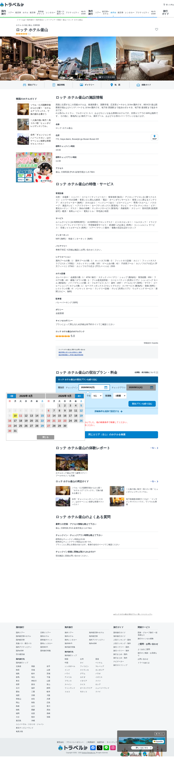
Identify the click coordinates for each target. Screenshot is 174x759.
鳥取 (33, 702)
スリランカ (84, 670)
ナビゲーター (118, 662)
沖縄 (33, 721)
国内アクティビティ (24, 647)
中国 (66, 663)
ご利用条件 (90, 742)
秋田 (17, 670)
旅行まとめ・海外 (120, 658)
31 (15, 430)
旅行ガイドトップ (120, 665)
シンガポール (70, 666)
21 (36, 420)
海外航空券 (93, 636)
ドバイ (98, 692)
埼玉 (33, 677)
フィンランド (70, 688)
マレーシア (99, 666)
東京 (17, 681)
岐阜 (48, 692)
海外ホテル (69, 636)
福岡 (17, 713)
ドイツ (98, 681)
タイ (82, 663)
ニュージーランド (102, 688)
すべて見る (107, 77)
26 (26, 425)
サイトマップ (112, 742)
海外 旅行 (90, 12)
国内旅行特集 (45, 651)
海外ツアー (69, 633)
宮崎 (48, 717)
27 (31, 425)
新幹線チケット (46, 640)
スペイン (68, 684)
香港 (97, 659)
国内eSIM (19, 651)
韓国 (66, 659)
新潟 (33, 684)
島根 (17, 706)
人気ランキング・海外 (122, 643)
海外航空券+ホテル (96, 633)
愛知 (17, 692)
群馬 (17, 677)
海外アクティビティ (97, 640)
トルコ (67, 692)
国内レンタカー (46, 643)
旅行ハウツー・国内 (121, 647)
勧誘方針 (100, 742)
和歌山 (18, 699)
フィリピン (84, 666)
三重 (33, 692)
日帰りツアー (45, 633)
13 (31, 415)
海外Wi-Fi (68, 643)
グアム (82, 674)
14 (36, 415)
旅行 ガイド (165, 12)
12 (26, 415)
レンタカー (50, 12)
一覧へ (154, 448)
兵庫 (48, 699)
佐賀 (33, 713)
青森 (33, 666)
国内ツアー (20, 633)
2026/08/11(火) (135, 387)
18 (20, 420)
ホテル (25, 12)
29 (42, 425)
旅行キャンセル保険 (145, 639)
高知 (48, 710)
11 (20, 415)
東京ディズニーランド (24, 728)
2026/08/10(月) (88, 387)
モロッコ (83, 692)
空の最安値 (20, 654)
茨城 (48, 674)
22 (42, 420)
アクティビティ (72, 12)
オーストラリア (86, 688)
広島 (48, 702)
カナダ (82, 677)
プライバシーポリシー (75, 742)
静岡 (48, 688)
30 (9, 430)
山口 (33, 706)
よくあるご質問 (144, 649)
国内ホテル (44, 636)
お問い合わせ (143, 659)
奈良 (33, 699)
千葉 (48, 677)
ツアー (11, 12)
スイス (82, 684)
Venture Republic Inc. (89, 752)
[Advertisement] (74, 583)
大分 (17, 717)
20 (31, 420)
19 (26, 420)
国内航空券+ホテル (23, 636)
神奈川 (34, 681)
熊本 (33, 717)
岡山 (17, 702)
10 (15, 415)
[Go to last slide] (58, 58)
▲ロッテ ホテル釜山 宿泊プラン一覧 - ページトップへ (132, 614)
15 (42, 415)
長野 (17, 684)
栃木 (33, 674)
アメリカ (68, 677)
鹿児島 (18, 721)
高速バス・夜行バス (24, 643)
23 (9, 425)
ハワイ (67, 674)
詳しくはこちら (142, 748)
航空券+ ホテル (105, 12)
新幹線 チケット (41, 12)
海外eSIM (93, 643)
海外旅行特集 (70, 647)
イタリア (83, 681)
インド (67, 670)
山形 (48, 670)
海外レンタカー (71, 640)
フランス (68, 681)
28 (36, 425)
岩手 (48, 666)
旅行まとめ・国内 (120, 654)
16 (9, 420)
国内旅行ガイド (119, 633)
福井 (33, 688)
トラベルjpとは (143, 663)
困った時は (168, 5)
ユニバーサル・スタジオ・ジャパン (30, 724)
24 (15, 425)
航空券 (18, 12)
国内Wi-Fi (44, 647)
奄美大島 (19, 731)
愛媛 (33, 710)
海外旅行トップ (71, 655)
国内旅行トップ (22, 663)
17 (15, 420)
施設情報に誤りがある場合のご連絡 (70, 352)
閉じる (160, 734)
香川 (48, 706)
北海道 (18, 666)
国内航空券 (20, 640)
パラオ (98, 674)
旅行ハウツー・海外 (121, 651)
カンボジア (99, 670)
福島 (17, 674)
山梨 (48, 681)
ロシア (98, 684)
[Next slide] (116, 58)
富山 (48, 684)
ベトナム (98, 663)
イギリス (98, 677)
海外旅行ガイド (119, 636)
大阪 (48, 695)
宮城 (33, 670)
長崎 (48, 713)
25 (20, 425)
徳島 (17, 710)
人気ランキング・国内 (122, 640)
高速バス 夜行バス (60, 12)
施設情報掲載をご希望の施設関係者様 (71, 355)
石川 (17, 688)
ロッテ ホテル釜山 (32, 30)
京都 (33, 695)
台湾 (82, 659)
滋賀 (17, 695)
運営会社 (60, 742)
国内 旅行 (3, 12)
